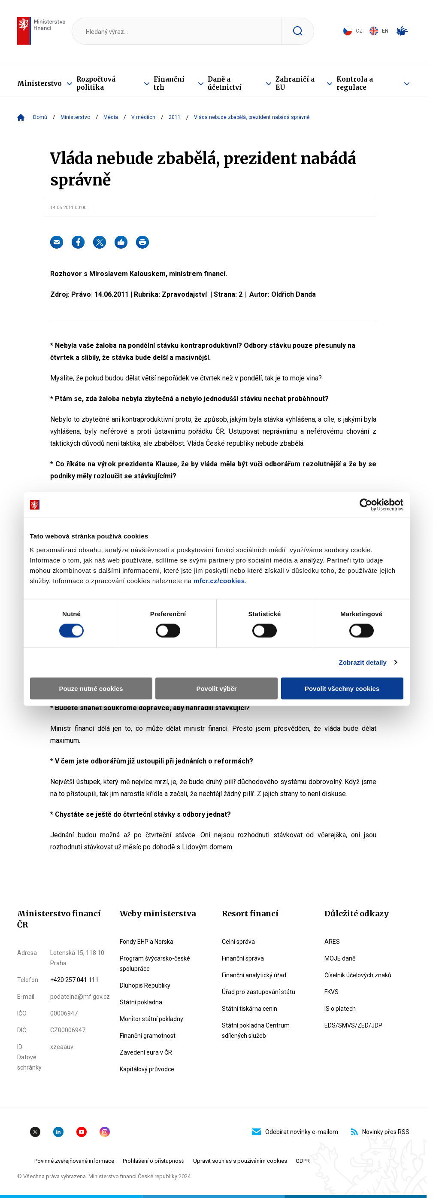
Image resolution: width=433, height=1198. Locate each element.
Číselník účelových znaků (357, 975)
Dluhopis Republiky (145, 985)
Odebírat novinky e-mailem (295, 1131)
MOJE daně (339, 958)
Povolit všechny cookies (342, 688)
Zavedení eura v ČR (146, 1052)
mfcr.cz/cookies (219, 580)
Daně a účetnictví (225, 83)
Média (110, 117)
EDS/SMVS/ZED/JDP (353, 1025)
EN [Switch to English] (378, 31)
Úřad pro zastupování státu (258, 991)
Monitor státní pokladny (151, 1019)
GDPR (303, 1161)
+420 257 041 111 (74, 979)
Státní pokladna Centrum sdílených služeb (256, 1030)
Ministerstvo (39, 83)
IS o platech (340, 1008)
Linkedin (58, 1132)
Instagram (105, 1132)
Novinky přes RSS (380, 1131)
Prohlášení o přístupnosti (154, 1161)
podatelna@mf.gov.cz (80, 996)
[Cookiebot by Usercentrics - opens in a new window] (365, 505)
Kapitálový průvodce (147, 1069)
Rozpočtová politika (95, 83)
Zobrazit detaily (363, 662)
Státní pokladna (141, 1002)
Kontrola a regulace (354, 83)
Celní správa (238, 941)
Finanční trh (169, 83)
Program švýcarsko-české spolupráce (155, 963)
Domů (40, 117)
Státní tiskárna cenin (249, 1008)
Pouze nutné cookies (91, 688)
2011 (175, 117)
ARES (332, 941)
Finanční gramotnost (148, 1035)
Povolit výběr (216, 688)
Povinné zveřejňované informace (74, 1161)
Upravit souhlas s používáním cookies (240, 1161)
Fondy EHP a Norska (146, 941)
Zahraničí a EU (295, 83)
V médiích (143, 117)
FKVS (331, 991)
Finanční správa (243, 958)
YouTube (81, 1132)
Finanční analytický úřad (254, 975)
